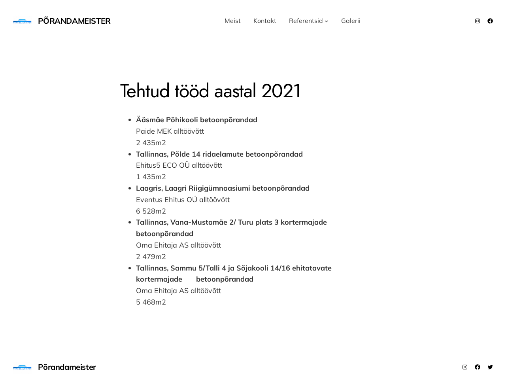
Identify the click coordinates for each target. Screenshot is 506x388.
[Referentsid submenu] (327, 21)
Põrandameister (74, 21)
